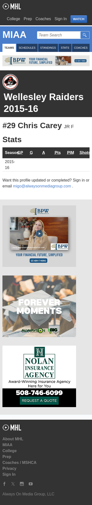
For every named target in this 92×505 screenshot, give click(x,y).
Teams (9, 47)
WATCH (78, 19)
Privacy (9, 468)
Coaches (43, 19)
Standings (48, 47)
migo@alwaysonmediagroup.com (42, 186)
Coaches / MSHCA (19, 462)
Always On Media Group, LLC (28, 494)
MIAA (7, 445)
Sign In (60, 19)
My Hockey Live (11, 6)
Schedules (27, 47)
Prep (28, 19)
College (13, 19)
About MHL (12, 439)
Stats (65, 47)
